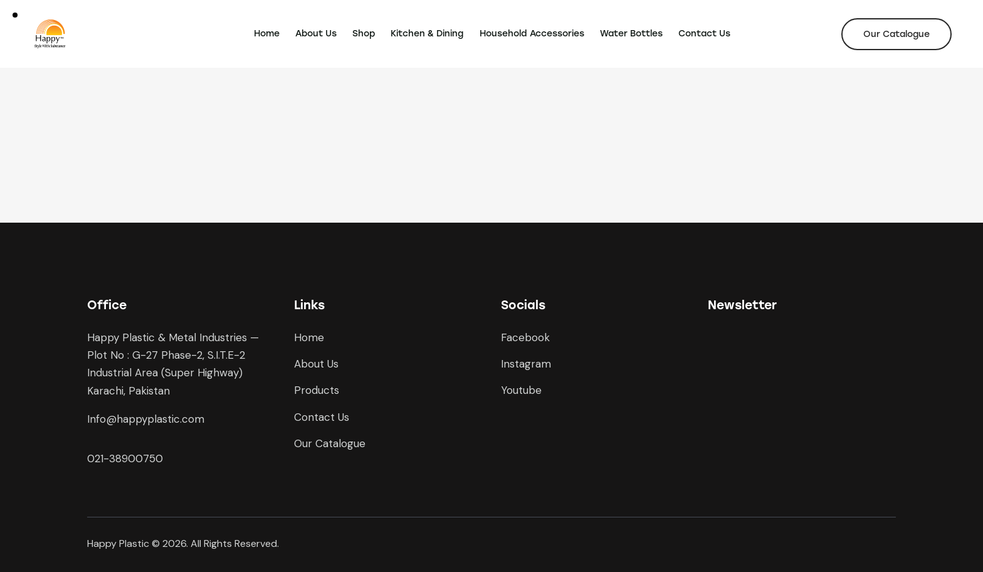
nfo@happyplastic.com (147, 419)
